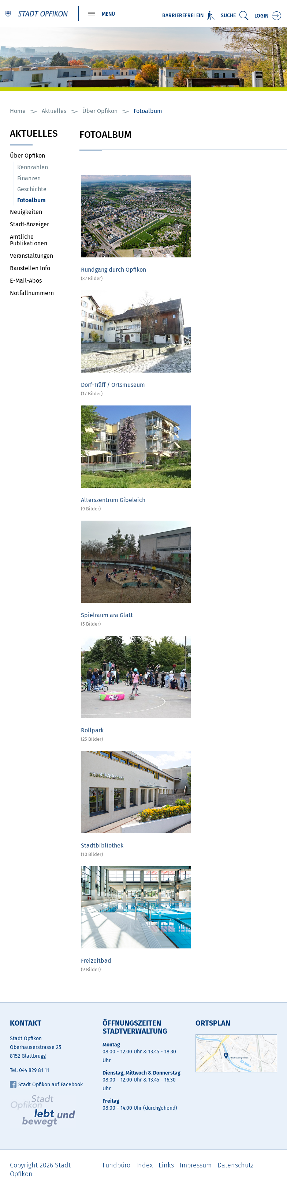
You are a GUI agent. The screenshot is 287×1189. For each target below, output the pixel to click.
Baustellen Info (30, 268)
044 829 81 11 (34, 1071)
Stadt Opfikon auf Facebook (46, 1085)
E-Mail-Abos (26, 281)
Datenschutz (235, 1166)
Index (144, 1166)
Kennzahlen (32, 167)
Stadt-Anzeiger (29, 224)
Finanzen (29, 178)
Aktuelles (34, 135)
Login (261, 16)
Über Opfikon (27, 155)
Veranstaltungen (31, 256)
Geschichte (31, 189)
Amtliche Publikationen (28, 240)
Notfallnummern (32, 293)
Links (166, 1166)
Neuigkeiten (26, 212)
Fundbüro (116, 1166)
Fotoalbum (44, 200)
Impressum (196, 1166)
